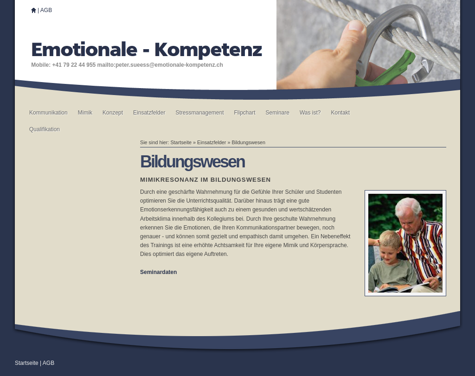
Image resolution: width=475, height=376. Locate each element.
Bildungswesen (248, 142)
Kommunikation (48, 112)
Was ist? (310, 112)
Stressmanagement (199, 112)
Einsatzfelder (149, 112)
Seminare (277, 112)
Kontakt (340, 112)
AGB (46, 10)
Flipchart (245, 112)
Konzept (113, 112)
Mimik (85, 112)
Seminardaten (158, 272)
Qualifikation (44, 129)
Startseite (181, 142)
